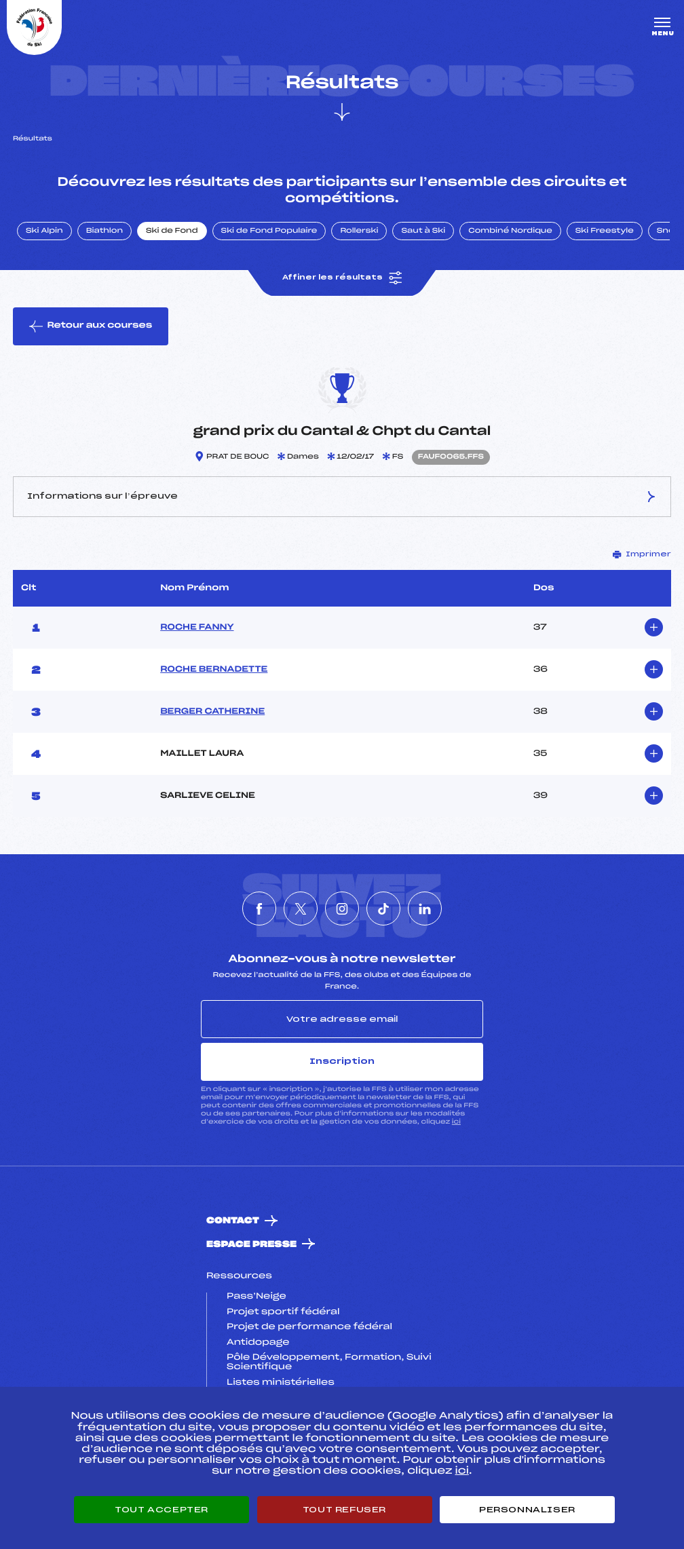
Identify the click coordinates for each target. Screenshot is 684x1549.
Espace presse (251, 1244)
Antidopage (258, 1343)
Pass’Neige (256, 1297)
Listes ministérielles (281, 1383)
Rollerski (359, 231)
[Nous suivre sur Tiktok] (383, 908)
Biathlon (104, 231)
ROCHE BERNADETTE (213, 670)
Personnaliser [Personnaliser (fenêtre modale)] (527, 1510)
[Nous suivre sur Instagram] (342, 908)
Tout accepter (161, 1510)
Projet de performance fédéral (309, 1327)
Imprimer (642, 554)
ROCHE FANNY (196, 628)
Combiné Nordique (510, 231)
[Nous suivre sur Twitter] (301, 908)
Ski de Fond (172, 231)
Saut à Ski (423, 231)
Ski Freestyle (604, 231)
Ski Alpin (44, 231)
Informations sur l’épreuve (342, 496)
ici (456, 1122)
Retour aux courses (90, 326)
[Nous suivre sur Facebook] (259, 908)
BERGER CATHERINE (212, 712)
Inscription (342, 1061)
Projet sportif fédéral (283, 1312)
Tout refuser (344, 1510)
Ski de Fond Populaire (269, 231)
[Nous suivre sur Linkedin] (425, 908)
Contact (232, 1221)
